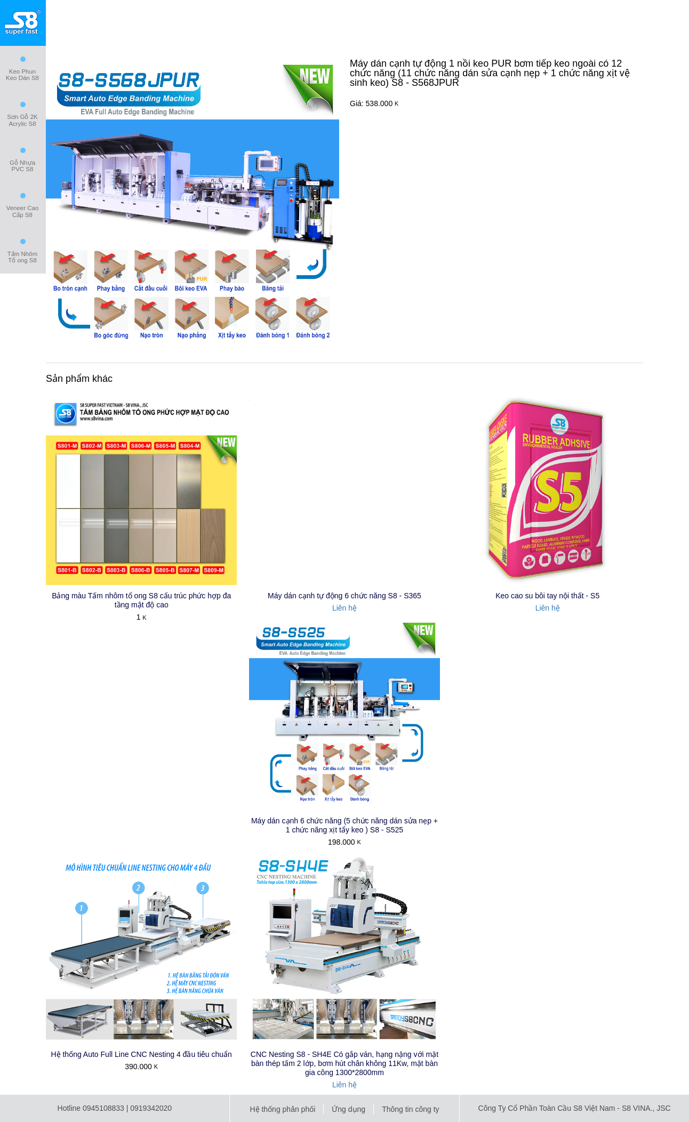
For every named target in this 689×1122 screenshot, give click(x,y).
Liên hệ (344, 608)
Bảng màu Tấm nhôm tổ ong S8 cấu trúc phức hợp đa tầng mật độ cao (141, 600)
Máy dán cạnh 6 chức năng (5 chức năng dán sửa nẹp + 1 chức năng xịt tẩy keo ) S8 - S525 (344, 825)
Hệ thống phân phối (282, 1109)
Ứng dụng (348, 1109)
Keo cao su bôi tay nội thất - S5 (547, 595)
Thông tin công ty (410, 1109)
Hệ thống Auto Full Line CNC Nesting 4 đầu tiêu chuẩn (141, 1054)
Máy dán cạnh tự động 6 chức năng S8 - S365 (344, 595)
